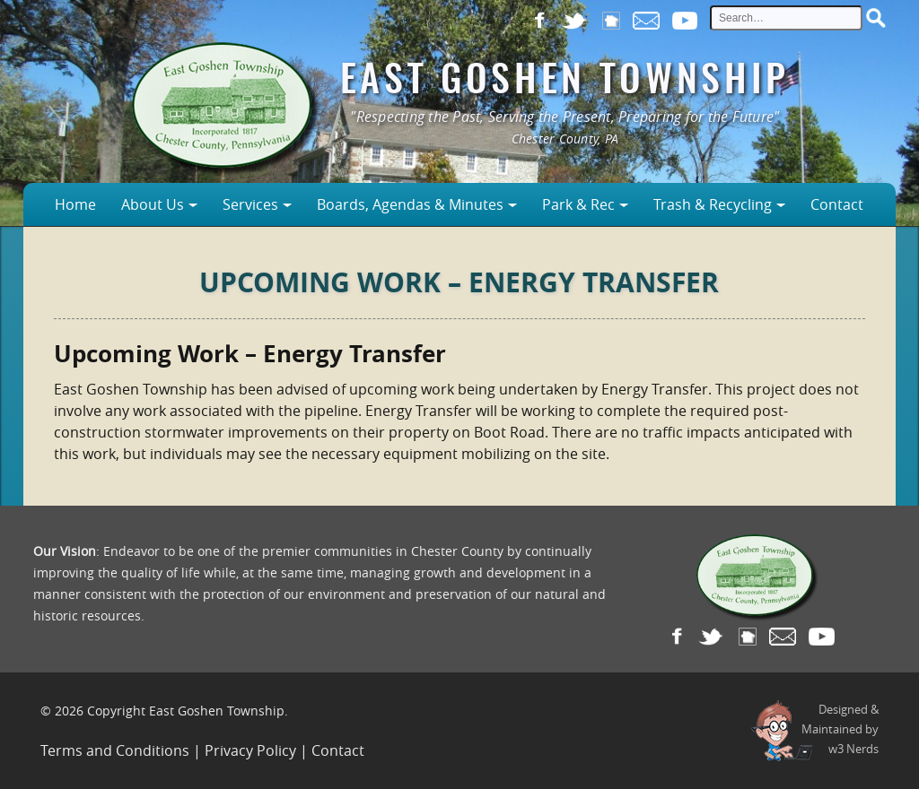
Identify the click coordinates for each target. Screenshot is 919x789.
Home (75, 204)
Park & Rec (578, 204)
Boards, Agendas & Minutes (410, 204)
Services (250, 204)
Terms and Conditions (114, 750)
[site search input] (786, 17)
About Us (152, 204)
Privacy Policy (250, 750)
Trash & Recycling (712, 204)
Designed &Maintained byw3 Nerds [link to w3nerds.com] (840, 729)
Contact (836, 204)
